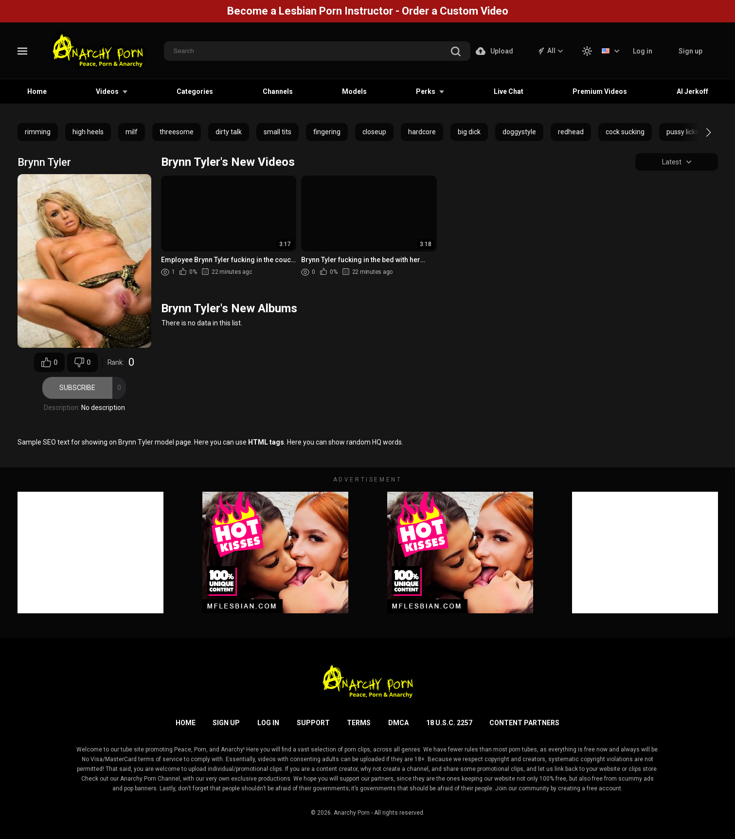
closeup (374, 132)
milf (131, 132)
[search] (456, 52)
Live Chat (508, 91)
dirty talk (228, 132)
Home (37, 91)
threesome (177, 132)
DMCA (398, 723)
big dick (469, 132)
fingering (327, 132)
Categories (195, 91)
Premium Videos (600, 91)
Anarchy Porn (352, 812)
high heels (88, 132)
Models (354, 91)
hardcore (422, 132)
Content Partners (524, 723)
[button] (699, 132)
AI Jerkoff (692, 91)
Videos (107, 91)
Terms (359, 723)
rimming (38, 132)
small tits (277, 132)
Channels (278, 91)
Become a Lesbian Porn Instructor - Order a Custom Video (367, 11)
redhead (571, 132)
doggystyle (519, 132)
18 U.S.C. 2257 (449, 723)
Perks (425, 91)
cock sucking (625, 132)
